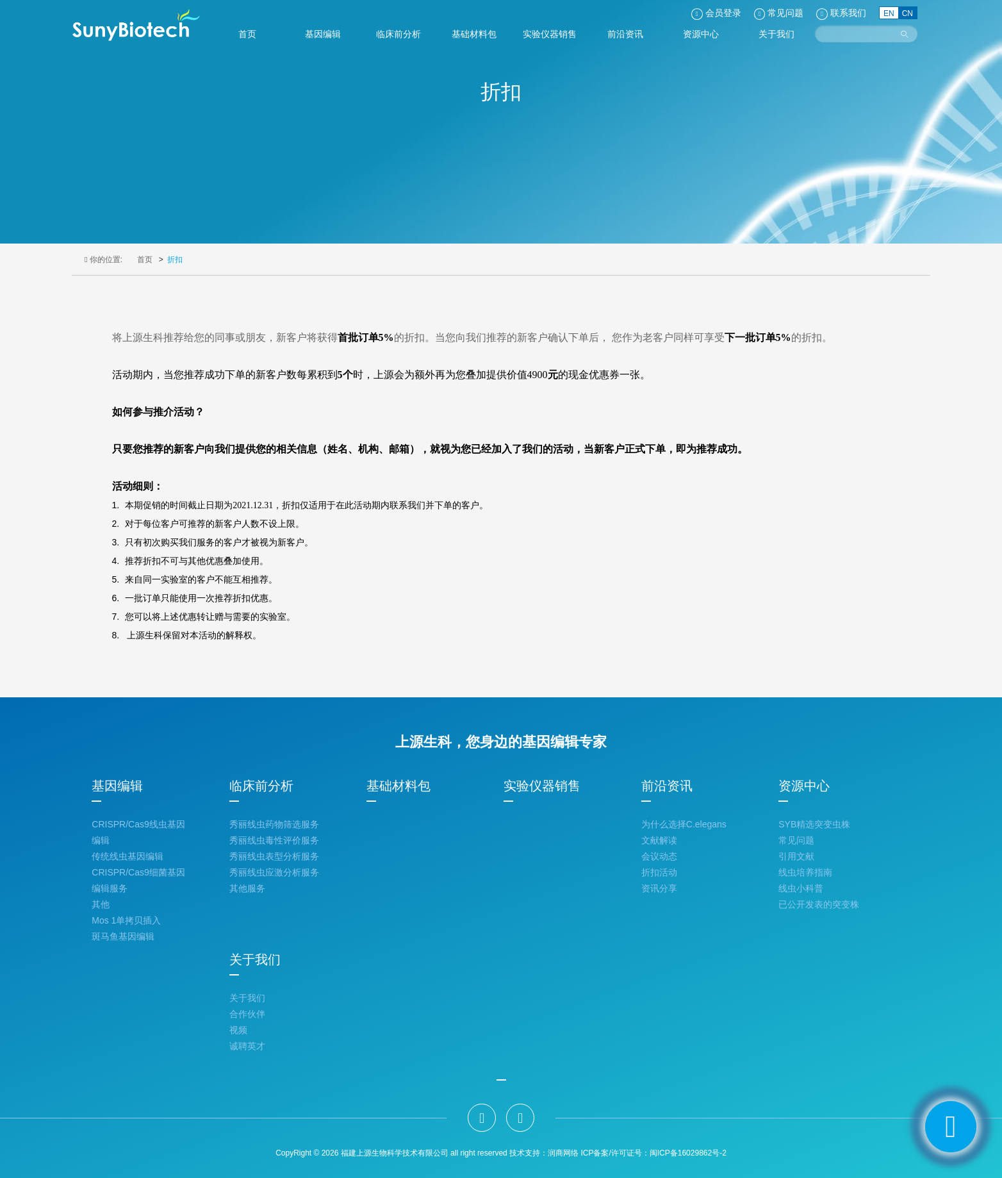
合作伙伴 (247, 1014)
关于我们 (255, 959)
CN (907, 13)
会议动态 (659, 856)
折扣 (175, 259)
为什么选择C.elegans (684, 824)
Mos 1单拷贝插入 (126, 920)
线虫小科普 (800, 888)
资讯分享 (659, 888)
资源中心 (804, 786)
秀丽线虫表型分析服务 (274, 856)
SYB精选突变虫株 (814, 824)
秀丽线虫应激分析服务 (274, 872)
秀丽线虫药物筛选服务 (274, 824)
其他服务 (247, 888)
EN (888, 13)
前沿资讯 (667, 786)
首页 (144, 259)
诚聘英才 (247, 1046)
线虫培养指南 (805, 872)
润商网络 (563, 1153)
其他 (101, 904)
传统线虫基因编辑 (127, 856)
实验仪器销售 (542, 786)
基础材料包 (398, 786)
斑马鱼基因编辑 (123, 936)
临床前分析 (261, 786)
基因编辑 (117, 786)
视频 (238, 1030)
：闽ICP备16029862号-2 (684, 1153)
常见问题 (796, 840)
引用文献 (796, 856)
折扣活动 (659, 872)
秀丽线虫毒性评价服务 (274, 840)
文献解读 (659, 840)
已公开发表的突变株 (818, 904)
